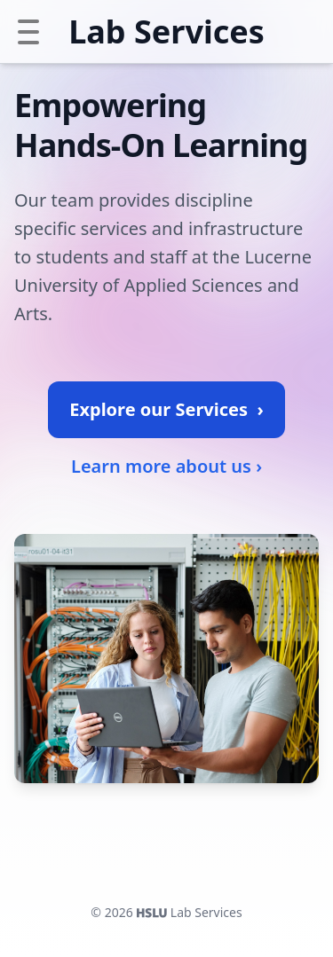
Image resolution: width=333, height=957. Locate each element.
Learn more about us (166, 466)
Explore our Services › (166, 409)
